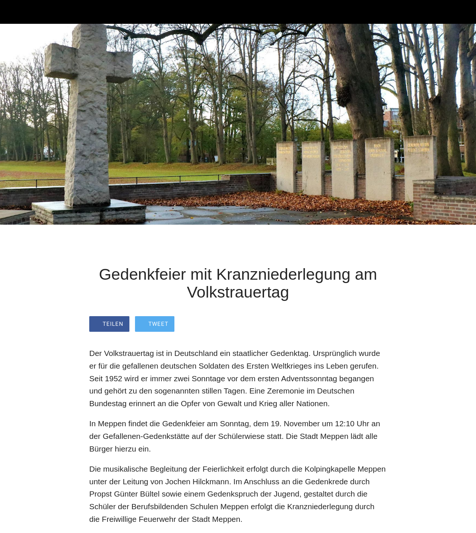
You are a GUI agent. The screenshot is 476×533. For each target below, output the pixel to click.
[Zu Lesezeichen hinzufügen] (378, 325)
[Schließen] (11, 11)
